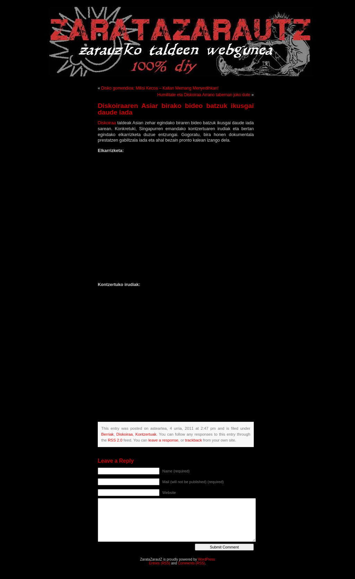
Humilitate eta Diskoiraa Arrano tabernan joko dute (203, 94)
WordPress (206, 559)
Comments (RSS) (191, 563)
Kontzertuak (145, 434)
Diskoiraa (107, 122)
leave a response (163, 440)
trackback (193, 440)
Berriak (107, 434)
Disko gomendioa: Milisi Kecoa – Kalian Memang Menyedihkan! (159, 88)
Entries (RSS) (159, 563)
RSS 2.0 (115, 440)
